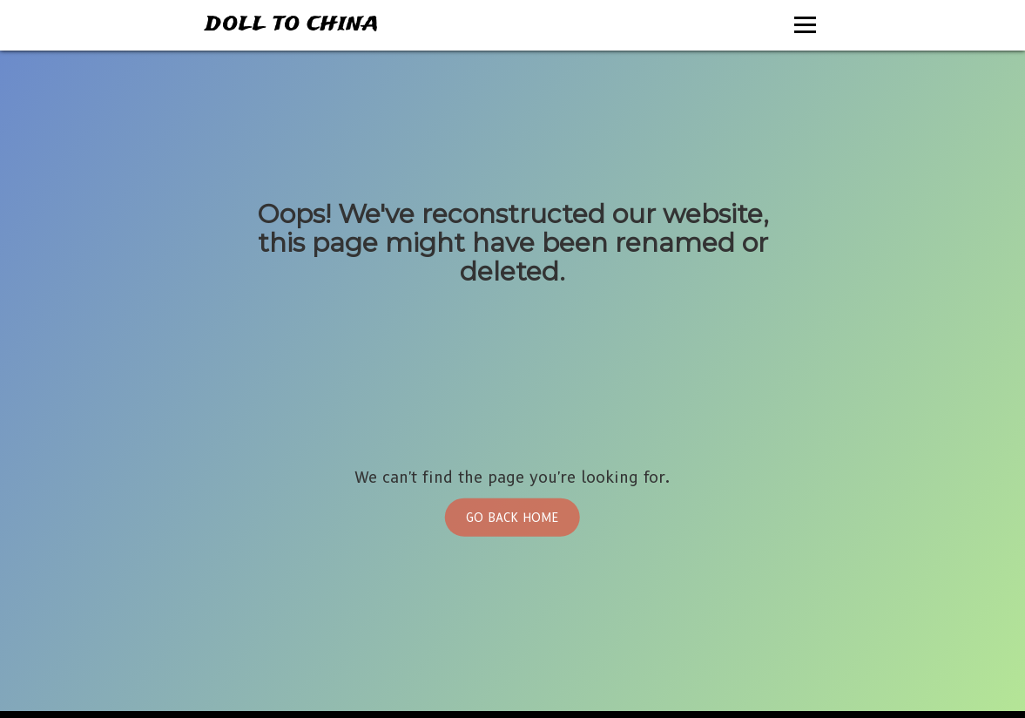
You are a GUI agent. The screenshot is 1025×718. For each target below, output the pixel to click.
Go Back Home (512, 517)
